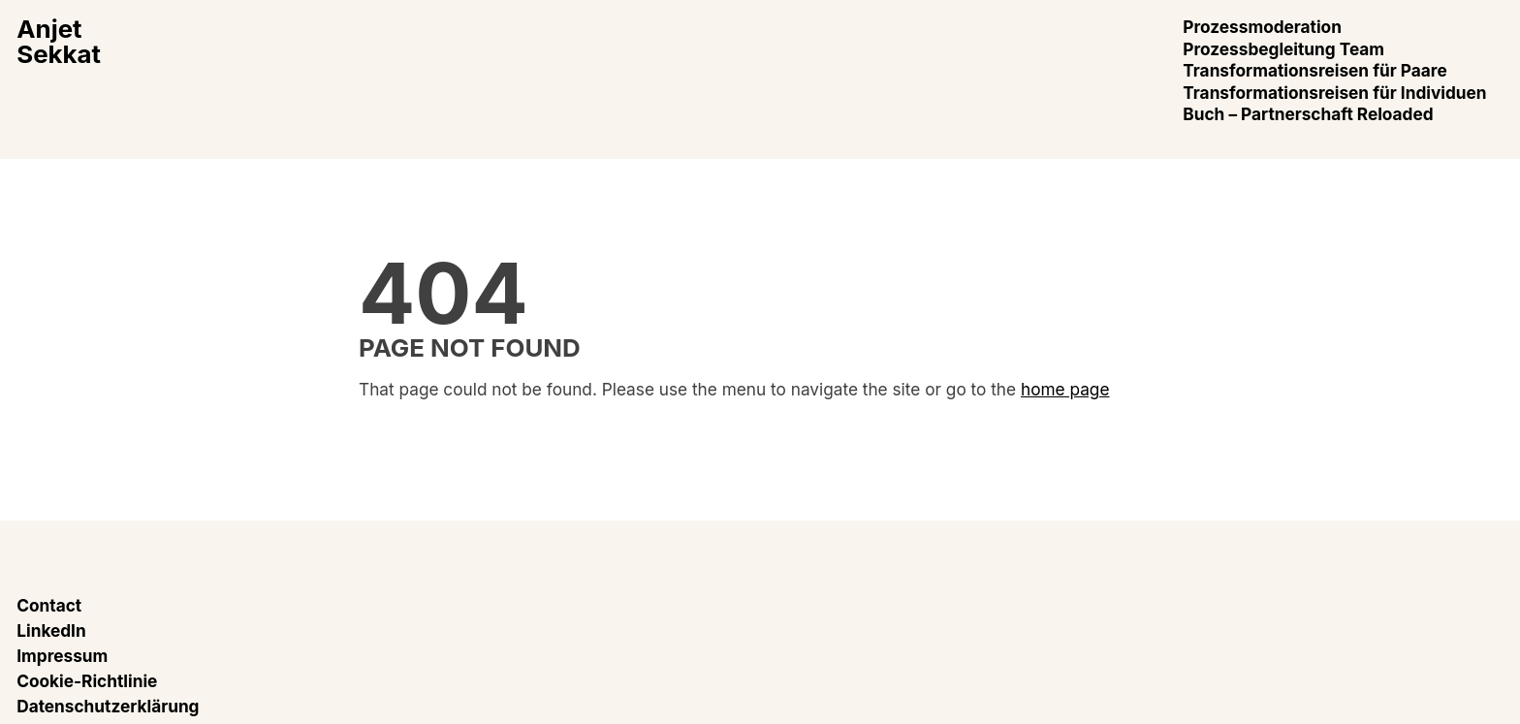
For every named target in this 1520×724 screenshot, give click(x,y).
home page (1065, 389)
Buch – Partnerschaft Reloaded (1308, 114)
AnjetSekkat (58, 41)
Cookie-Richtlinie (86, 681)
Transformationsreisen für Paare (1314, 70)
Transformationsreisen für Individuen (1334, 92)
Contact (48, 605)
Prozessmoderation (1262, 26)
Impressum (62, 655)
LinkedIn (50, 630)
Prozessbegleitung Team (1283, 49)
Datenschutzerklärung (107, 706)
